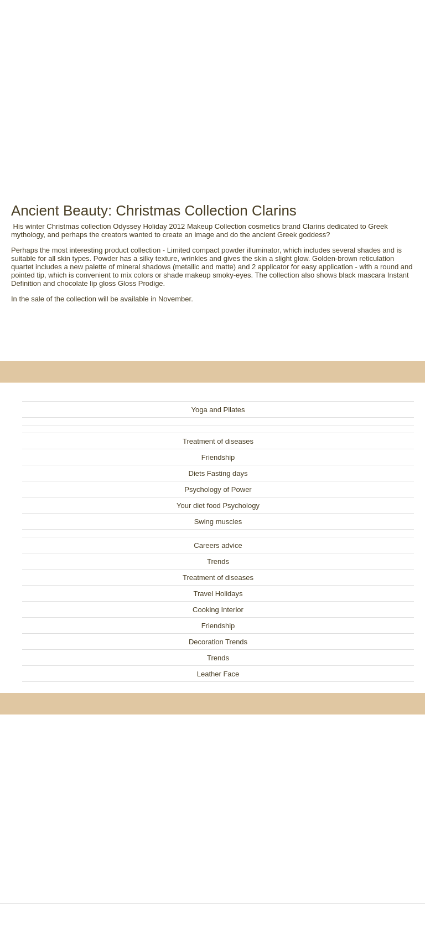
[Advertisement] (212, 88)
